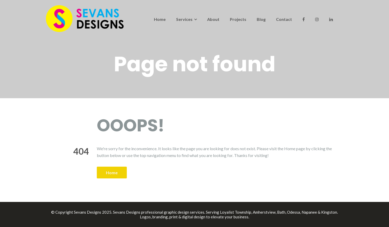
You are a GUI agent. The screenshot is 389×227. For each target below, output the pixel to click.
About (213, 19)
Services (184, 19)
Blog (261, 19)
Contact (284, 19)
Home (160, 19)
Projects (238, 19)
